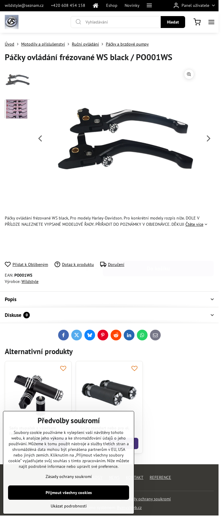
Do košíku (158, 244)
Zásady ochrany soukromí (148, 499)
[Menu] (211, 22)
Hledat (173, 22)
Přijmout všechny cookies (69, 502)
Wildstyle (29, 281)
